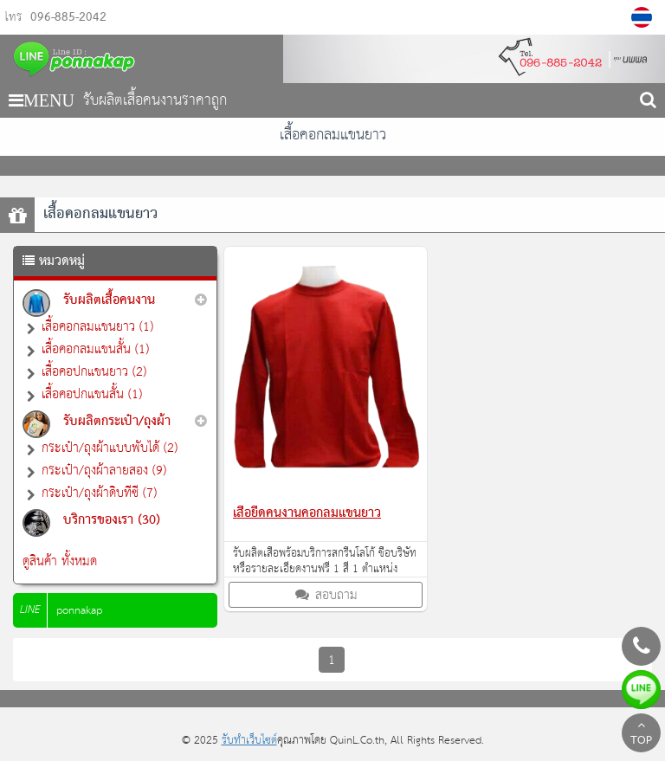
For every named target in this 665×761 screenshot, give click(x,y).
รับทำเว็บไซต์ (249, 741)
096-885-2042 (68, 18)
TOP (641, 735)
